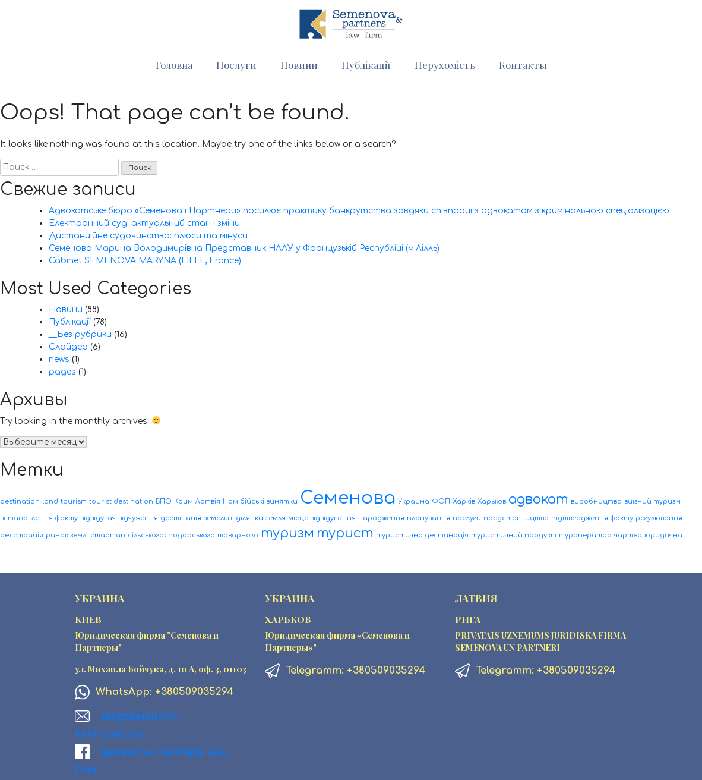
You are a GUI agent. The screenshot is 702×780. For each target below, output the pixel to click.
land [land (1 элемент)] (50, 501)
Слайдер (68, 346)
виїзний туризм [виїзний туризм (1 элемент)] (652, 501)
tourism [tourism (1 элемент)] (74, 501)
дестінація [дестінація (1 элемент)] (180, 518)
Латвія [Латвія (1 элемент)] (207, 501)
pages (62, 371)
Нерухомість (445, 64)
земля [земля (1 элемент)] (275, 518)
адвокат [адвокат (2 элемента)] (538, 499)
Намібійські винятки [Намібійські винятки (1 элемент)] (260, 501)
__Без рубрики (80, 334)
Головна (174, 64)
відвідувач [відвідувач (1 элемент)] (98, 518)
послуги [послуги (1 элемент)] (467, 518)
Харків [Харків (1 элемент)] (464, 501)
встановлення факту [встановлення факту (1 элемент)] (39, 518)
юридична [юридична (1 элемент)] (663, 535)
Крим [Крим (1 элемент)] (183, 501)
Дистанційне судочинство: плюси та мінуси (148, 235)
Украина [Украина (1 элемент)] (413, 501)
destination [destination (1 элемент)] (20, 501)
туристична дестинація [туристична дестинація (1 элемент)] (422, 535)
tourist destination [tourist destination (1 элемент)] (121, 501)
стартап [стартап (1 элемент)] (107, 535)
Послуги (236, 64)
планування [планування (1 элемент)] (428, 518)
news (59, 359)
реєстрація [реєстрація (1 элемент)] (21, 535)
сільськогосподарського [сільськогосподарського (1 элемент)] (171, 535)
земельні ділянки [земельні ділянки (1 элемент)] (233, 518)
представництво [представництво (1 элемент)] (516, 518)
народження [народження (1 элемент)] (381, 518)
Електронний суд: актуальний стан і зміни (144, 223)
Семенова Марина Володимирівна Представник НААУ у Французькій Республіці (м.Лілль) (244, 248)
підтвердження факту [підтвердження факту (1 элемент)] (592, 518)
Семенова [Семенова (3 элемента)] (348, 498)
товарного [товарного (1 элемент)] (237, 535)
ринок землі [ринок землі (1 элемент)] (67, 535)
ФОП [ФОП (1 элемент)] (441, 501)
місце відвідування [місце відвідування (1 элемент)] (322, 518)
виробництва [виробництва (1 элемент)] (596, 501)
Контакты (523, 64)
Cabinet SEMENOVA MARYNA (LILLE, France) (145, 260)
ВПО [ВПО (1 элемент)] (164, 501)
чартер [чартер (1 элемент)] (628, 535)
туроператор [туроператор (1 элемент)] (585, 535)
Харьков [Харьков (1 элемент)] (492, 501)
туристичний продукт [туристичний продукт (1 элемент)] (513, 535)
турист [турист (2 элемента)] (345, 533)
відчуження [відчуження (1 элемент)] (138, 518)
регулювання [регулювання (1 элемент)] (658, 518)
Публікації (366, 64)
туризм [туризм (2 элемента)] (287, 533)
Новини (299, 64)
